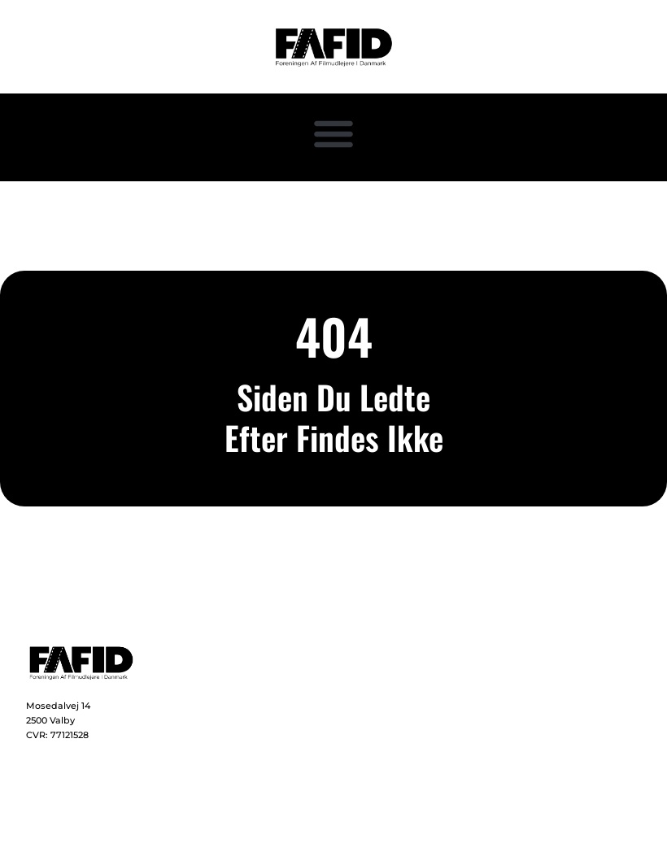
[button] (333, 133)
